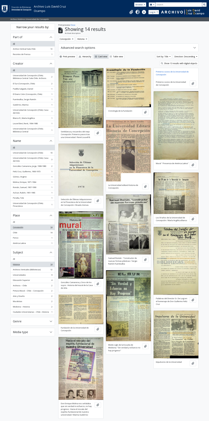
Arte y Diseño (32, 297)
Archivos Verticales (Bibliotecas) (32, 270)
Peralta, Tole (32, 198)
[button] (131, 12)
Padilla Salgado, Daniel (32, 89)
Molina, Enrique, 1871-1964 (32, 183)
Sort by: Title (163, 56)
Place (16, 215)
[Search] (178, 4)
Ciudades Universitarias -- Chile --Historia (32, 313)
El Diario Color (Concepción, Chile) (32, 95)
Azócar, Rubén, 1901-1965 (32, 193)
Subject (18, 252)
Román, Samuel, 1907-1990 (32, 188)
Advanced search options (78, 48)
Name (17, 141)
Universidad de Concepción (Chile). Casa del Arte (32, 111)
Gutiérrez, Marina (32, 105)
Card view (101, 56)
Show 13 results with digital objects (179, 63)
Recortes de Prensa (32, 55)
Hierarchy (85, 56)
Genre (17, 321)
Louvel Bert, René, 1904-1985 (32, 124)
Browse (139, 4)
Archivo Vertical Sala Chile (32, 50)
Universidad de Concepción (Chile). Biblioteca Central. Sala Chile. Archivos (32, 77)
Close (72, 25)
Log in (153, 12)
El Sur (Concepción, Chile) (32, 84)
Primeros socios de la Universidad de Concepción (172, 73)
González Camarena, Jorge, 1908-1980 (32, 167)
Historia (32, 265)
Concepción (32, 228)
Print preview (67, 56)
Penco (32, 238)
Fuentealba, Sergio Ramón (32, 100)
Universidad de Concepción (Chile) (32, 153)
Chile (32, 233)
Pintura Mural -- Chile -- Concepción (32, 291)
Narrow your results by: (32, 27)
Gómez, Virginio (32, 177)
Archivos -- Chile (32, 286)
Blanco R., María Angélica (32, 119)
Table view (116, 56)
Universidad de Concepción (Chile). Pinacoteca (32, 204)
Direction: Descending (185, 56)
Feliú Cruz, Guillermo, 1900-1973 (32, 172)
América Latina (32, 244)
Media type (20, 332)
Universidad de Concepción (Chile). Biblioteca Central (32, 130)
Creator (18, 63)
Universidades (32, 276)
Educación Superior (32, 281)
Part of (17, 37)
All (14, 43)
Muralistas (32, 302)
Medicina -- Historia (32, 307)
